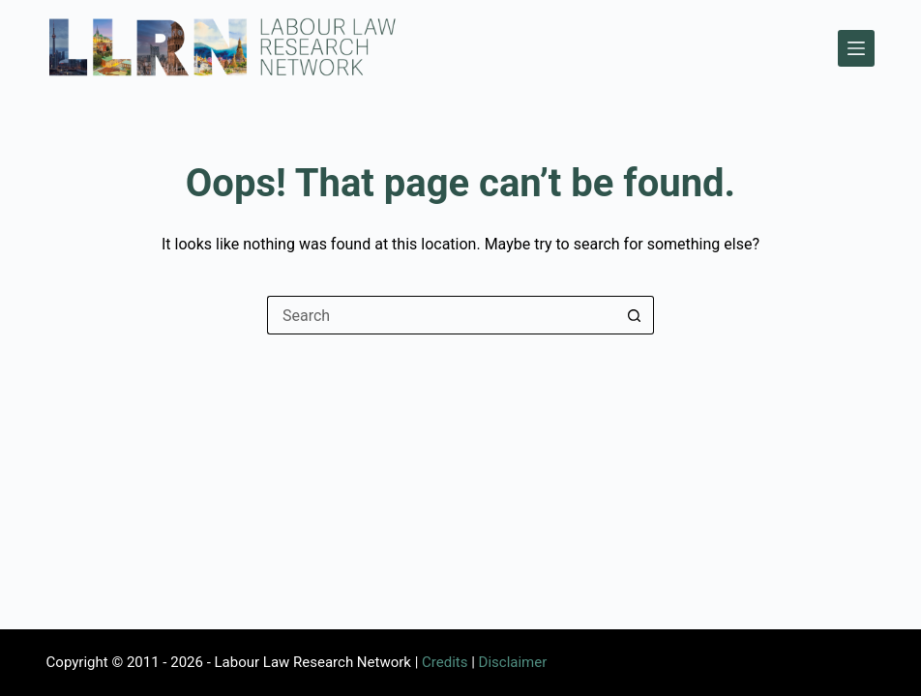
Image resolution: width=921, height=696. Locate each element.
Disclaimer (513, 662)
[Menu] (856, 48)
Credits (444, 662)
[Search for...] (441, 315)
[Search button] (634, 315)
